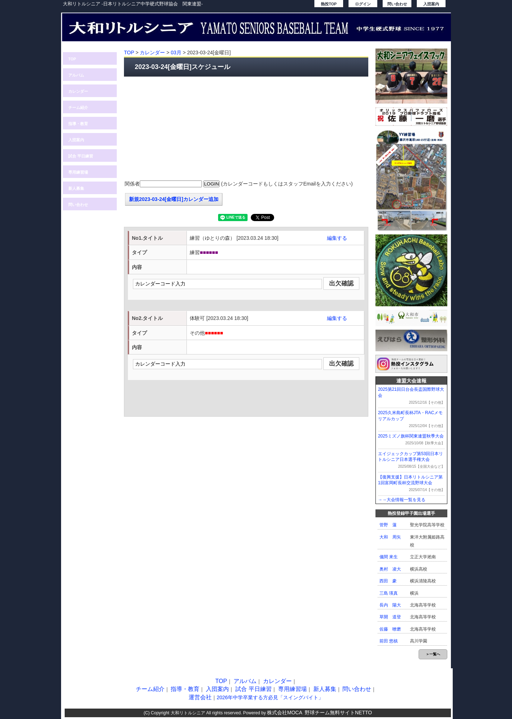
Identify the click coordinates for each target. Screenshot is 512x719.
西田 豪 (388, 580)
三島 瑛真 (388, 593)
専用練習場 (78, 172)
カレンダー (78, 91)
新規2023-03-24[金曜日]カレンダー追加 (173, 199)
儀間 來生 (388, 556)
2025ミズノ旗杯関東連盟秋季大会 (411, 436)
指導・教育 (78, 124)
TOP (72, 59)
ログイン (363, 4)
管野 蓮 (388, 524)
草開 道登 (390, 616)
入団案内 (431, 4)
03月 (176, 52)
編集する (337, 238)
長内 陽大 (390, 605)
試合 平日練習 (80, 156)
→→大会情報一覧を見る (401, 499)
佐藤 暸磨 (390, 629)
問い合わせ (397, 4)
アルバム (76, 75)
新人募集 (76, 188)
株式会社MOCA (284, 712)
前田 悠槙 (388, 641)
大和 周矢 (390, 537)
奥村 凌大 (390, 569)
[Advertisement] (246, 128)
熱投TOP (329, 4)
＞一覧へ (433, 654)
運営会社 (200, 697)
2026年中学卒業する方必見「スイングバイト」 (270, 697)
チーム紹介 (78, 107)
